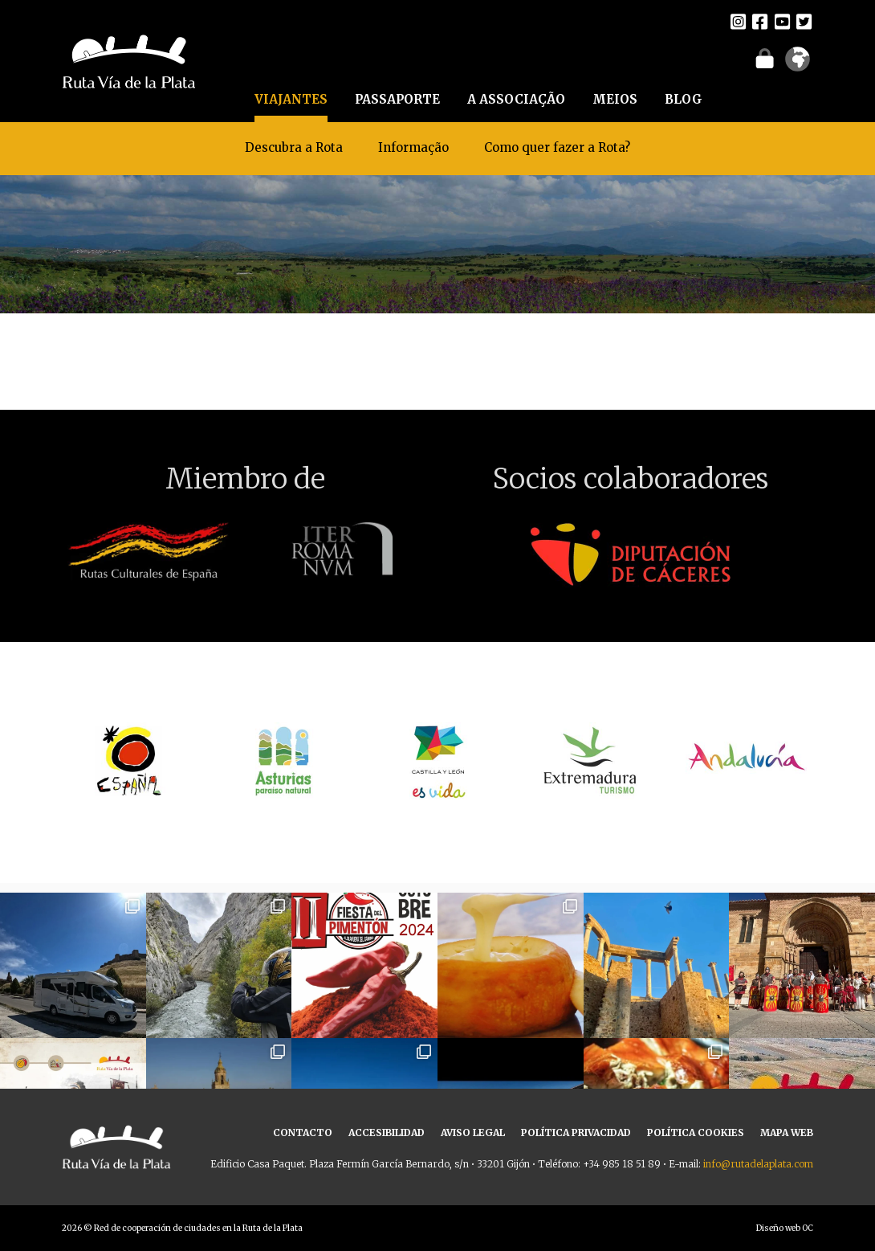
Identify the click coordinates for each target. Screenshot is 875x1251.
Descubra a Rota (294, 147)
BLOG (683, 99)
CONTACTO (302, 1132)
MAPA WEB (786, 1132)
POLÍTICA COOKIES (695, 1132)
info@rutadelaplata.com (758, 1164)
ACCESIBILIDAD (386, 1132)
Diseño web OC (784, 1228)
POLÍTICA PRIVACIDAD (576, 1132)
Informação (413, 147)
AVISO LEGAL (473, 1132)
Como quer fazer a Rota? (557, 147)
